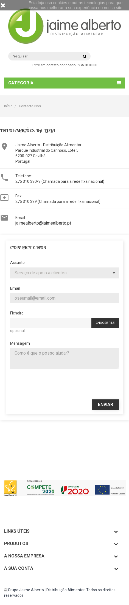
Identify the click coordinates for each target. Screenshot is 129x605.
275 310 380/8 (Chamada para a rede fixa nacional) (59, 181)
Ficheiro (17, 313)
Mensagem (20, 343)
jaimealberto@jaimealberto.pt (43, 223)
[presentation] (64, 384)
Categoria (21, 82)
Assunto (17, 262)
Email (15, 288)
